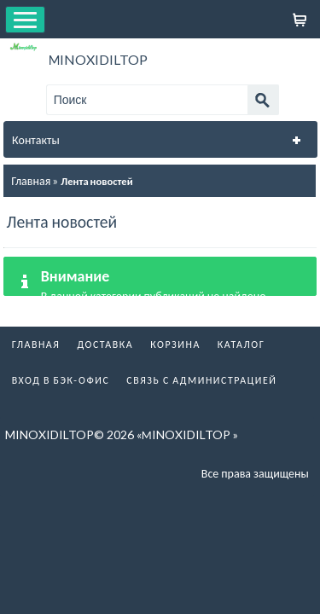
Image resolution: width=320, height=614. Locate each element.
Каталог (241, 344)
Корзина (175, 344)
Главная (30, 180)
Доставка (105, 344)
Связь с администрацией (201, 380)
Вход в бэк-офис (61, 380)
